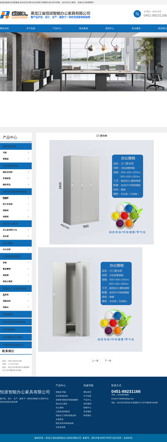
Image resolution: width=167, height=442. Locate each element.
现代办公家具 (10, 223)
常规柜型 (16, 178)
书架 (16, 152)
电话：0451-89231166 (12, 361)
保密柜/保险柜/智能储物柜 (15, 192)
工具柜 (16, 294)
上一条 (95, 360)
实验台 (16, 307)
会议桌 (16, 236)
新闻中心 (109, 28)
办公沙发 (16, 249)
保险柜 (16, 210)
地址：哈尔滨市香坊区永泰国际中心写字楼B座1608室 (16, 368)
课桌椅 (16, 275)
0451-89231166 (126, 391)
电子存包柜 (16, 204)
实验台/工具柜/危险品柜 (15, 289)
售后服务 (136, 28)
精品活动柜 (16, 172)
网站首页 (4, 28)
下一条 (108, 360)
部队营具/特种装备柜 (14, 322)
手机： (10, 364)
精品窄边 (16, 184)
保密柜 (16, 216)
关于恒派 (30, 28)
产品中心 (57, 28)
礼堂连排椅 (9, 329)
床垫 (16, 262)
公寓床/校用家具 (12, 256)
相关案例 (83, 28)
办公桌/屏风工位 (16, 230)
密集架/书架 (9, 146)
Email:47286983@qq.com (122, 399)
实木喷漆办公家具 (13, 337)
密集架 (16, 159)
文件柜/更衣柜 (11, 166)
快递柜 (16, 198)
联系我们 (162, 28)
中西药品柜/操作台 (13, 345)
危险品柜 (16, 301)
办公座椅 (8, 243)
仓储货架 (8, 314)
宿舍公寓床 (16, 281)
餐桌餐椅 (16, 269)
